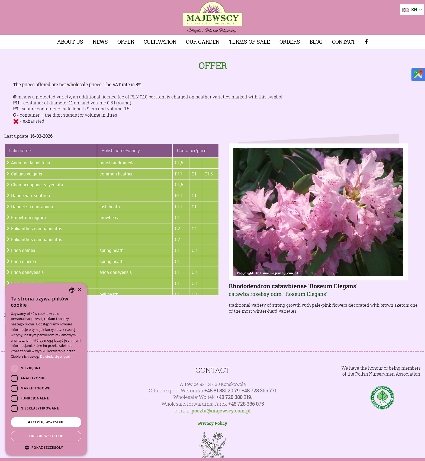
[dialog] (46, 369)
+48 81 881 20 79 (222, 391)
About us (70, 41)
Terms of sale (249, 41)
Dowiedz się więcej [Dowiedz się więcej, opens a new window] (55, 356)
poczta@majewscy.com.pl (221, 411)
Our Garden (203, 41)
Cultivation (160, 41)
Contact (343, 41)
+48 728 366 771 (259, 391)
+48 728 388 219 (233, 397)
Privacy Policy (212, 423)
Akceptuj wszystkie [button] (46, 422)
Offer (125, 41)
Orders (289, 41)
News (100, 41)
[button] (46, 447)
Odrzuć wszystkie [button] (46, 436)
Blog (316, 41)
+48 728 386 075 (246, 404)
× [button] (79, 290)
